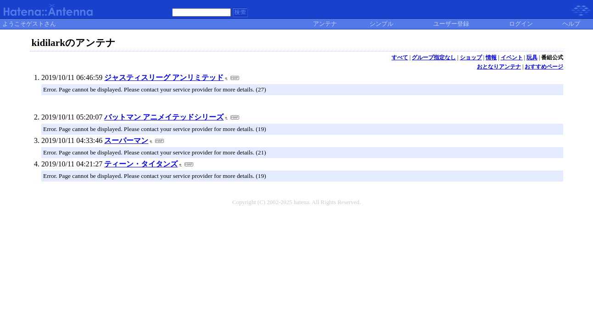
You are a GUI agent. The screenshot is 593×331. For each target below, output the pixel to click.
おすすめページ (544, 66)
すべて (400, 57)
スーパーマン (126, 140)
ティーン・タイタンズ (141, 164)
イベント (512, 57)
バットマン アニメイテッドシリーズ (164, 117)
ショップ (471, 57)
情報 (491, 57)
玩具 (531, 57)
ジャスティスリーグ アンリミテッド (164, 77)
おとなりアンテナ (499, 66)
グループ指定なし (434, 57)
